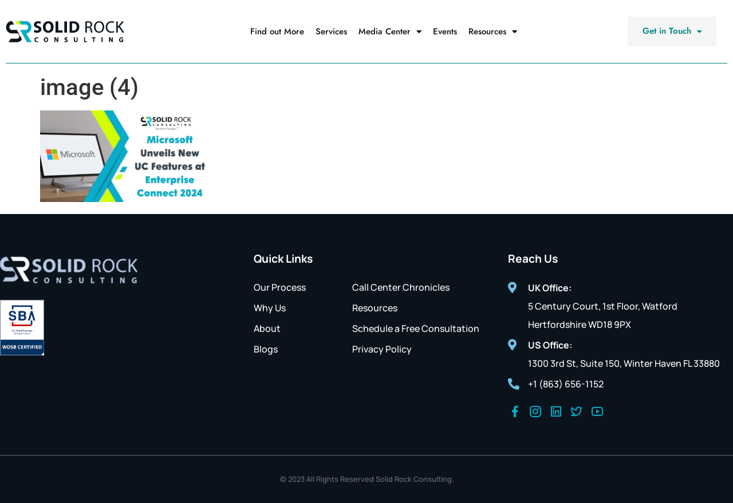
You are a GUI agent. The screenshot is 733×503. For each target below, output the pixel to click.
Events (445, 31)
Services (331, 31)
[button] (672, 31)
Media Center (389, 32)
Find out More (277, 31)
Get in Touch (672, 31)
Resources (492, 32)
